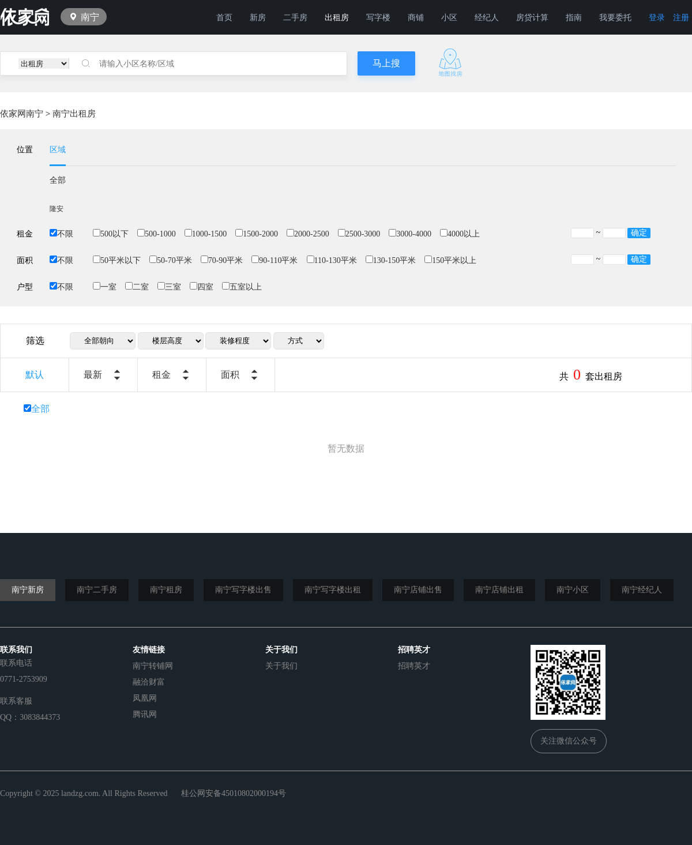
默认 (34, 375)
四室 (201, 287)
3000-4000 (410, 234)
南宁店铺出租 (499, 589)
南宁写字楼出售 (243, 589)
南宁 (90, 17)
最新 (93, 375)
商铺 (416, 17)
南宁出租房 (74, 113)
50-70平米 (170, 260)
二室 (137, 287)
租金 (161, 375)
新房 (258, 17)
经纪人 (487, 17)
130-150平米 (391, 260)
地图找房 (450, 62)
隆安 (56, 209)
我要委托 (615, 17)
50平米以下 (117, 260)
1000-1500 (206, 234)
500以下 (111, 234)
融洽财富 (149, 682)
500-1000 (156, 234)
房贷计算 (532, 17)
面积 (230, 375)
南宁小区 (572, 589)
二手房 (295, 17)
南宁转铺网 (153, 666)
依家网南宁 (21, 113)
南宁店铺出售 (418, 589)
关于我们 (281, 666)
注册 (681, 17)
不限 (61, 234)
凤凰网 (145, 698)
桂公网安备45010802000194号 (233, 793)
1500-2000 (256, 234)
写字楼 (378, 17)
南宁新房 (28, 589)
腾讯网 (145, 714)
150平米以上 (450, 260)
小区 (449, 17)
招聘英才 (414, 666)
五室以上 (242, 287)
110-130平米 (332, 260)
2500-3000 (359, 234)
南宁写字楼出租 (332, 589)
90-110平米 (274, 260)
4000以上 (460, 234)
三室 (169, 287)
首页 (224, 17)
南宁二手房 (97, 589)
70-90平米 (222, 260)
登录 (657, 17)
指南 (574, 17)
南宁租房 (166, 589)
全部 (58, 180)
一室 (104, 287)
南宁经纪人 (642, 589)
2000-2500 (308, 234)
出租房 (337, 17)
